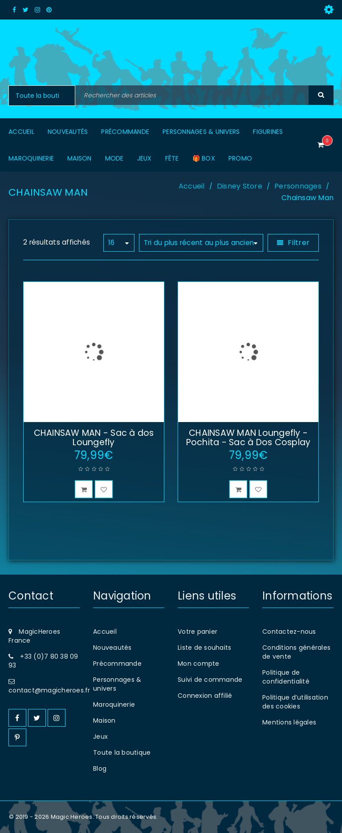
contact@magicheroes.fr (49, 690)
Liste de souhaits (204, 647)
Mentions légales (289, 722)
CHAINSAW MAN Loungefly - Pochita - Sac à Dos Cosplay (248, 437)
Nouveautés (112, 647)
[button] (84, 489)
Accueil (192, 186)
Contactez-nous (289, 631)
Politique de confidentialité (285, 677)
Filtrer (298, 242)
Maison (104, 720)
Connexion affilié (205, 695)
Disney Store (239, 186)
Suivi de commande (210, 679)
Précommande (117, 663)
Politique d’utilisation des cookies (295, 702)
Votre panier (197, 631)
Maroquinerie (114, 704)
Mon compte (199, 663)
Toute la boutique (122, 752)
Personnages (298, 186)
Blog (99, 768)
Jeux (100, 736)
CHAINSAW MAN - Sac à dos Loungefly (94, 437)
